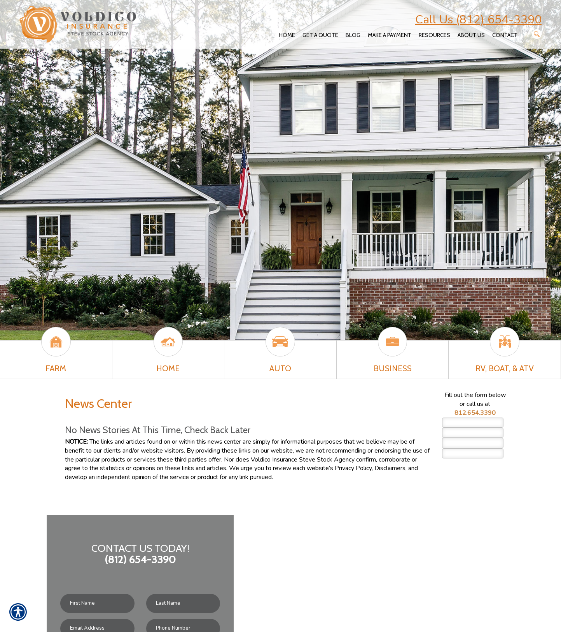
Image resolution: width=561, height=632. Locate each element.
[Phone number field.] (472, 453)
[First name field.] (472, 423)
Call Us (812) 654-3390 (478, 20)
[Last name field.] (472, 433)
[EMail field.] (472, 443)
